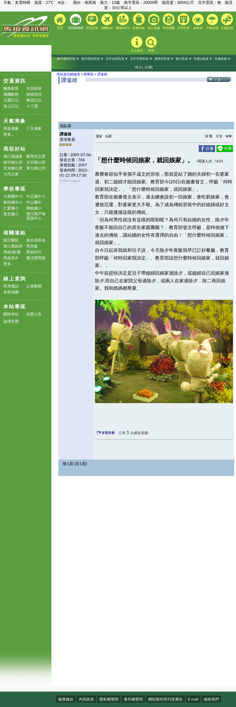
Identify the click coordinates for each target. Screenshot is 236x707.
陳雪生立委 (36, 156)
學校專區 (14, 189)
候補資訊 (34, 94)
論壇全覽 (11, 321)
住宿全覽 (183, 21)
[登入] (139, 67)
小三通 (32, 106)
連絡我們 (211, 699)
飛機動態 (11, 94)
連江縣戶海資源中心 (36, 216)
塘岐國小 (34, 208)
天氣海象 (14, 121)
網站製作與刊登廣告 (165, 699)
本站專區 (14, 306)
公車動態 (34, 286)
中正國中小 (36, 196)
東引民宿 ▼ (184, 59)
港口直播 (154, 22)
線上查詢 (14, 278)
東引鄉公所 (36, 168)
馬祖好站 (14, 149)
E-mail (193, 699)
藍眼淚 (198, 22)
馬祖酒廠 (168, 21)
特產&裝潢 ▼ (203, 59)
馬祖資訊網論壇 (68, 74)
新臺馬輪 (139, 21)
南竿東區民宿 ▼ (68, 59)
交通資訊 (14, 81)
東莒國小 (11, 214)
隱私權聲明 (109, 699)
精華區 (89, 74)
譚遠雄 (102, 74)
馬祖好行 (34, 252)
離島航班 (11, 88)
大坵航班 (34, 88)
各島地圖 (11, 292)
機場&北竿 (123, 21)
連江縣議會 (13, 156)
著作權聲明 (133, 699)
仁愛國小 (11, 208)
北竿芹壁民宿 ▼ (141, 59)
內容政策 (86, 699)
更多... (8, 134)
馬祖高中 (11, 258)
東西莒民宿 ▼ (164, 59)
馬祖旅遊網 (75, 22)
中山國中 (34, 202)
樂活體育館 (36, 258)
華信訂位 (34, 100)
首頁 (60, 22)
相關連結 (14, 232)
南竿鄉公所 (13, 162)
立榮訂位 (11, 100)
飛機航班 (107, 22)
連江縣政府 (13, 246)
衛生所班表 (36, 240)
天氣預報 (212, 22)
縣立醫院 (11, 240)
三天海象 (34, 128)
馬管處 (32, 246)
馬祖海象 (11, 128)
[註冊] (149, 67)
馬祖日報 (92, 21)
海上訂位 (11, 106)
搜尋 (151, 44)
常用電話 (11, 286)
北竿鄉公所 (36, 162)
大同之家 (11, 174)
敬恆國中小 (13, 202)
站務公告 (34, 314)
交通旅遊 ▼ (222, 59)
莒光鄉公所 (13, 168)
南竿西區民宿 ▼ (92, 59)
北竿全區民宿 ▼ (117, 59)
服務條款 (66, 699)
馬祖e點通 (12, 252)
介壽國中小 (13, 196)
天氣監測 (227, 21)
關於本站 (11, 314)
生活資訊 (137, 44)
